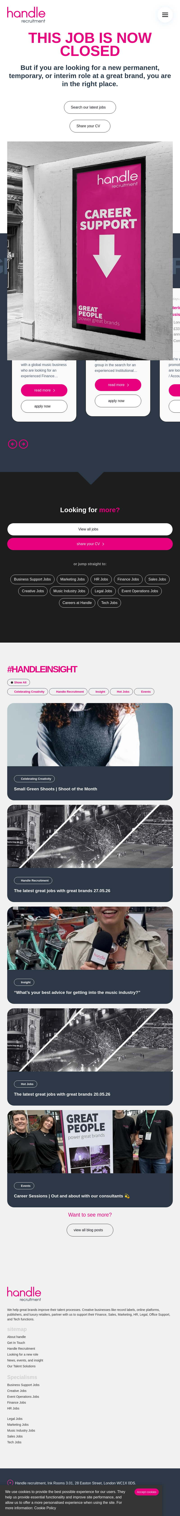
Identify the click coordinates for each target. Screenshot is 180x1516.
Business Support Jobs (23, 1385)
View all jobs (88, 529)
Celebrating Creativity (29, 691)
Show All (20, 682)
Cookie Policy (45, 1508)
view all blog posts (88, 1230)
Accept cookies (146, 1492)
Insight (100, 691)
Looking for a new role (22, 1354)
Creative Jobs (17, 1391)
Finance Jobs (16, 1402)
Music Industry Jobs (21, 1430)
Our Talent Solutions (21, 1366)
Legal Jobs (15, 1419)
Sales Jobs (15, 1436)
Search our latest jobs (88, 107)
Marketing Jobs (18, 1424)
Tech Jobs (14, 1442)
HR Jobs (13, 1408)
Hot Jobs (123, 691)
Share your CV (88, 126)
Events (146, 691)
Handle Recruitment (70, 691)
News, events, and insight (25, 1360)
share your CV (88, 544)
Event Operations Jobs (23, 1396)
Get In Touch (16, 1343)
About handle (16, 1337)
